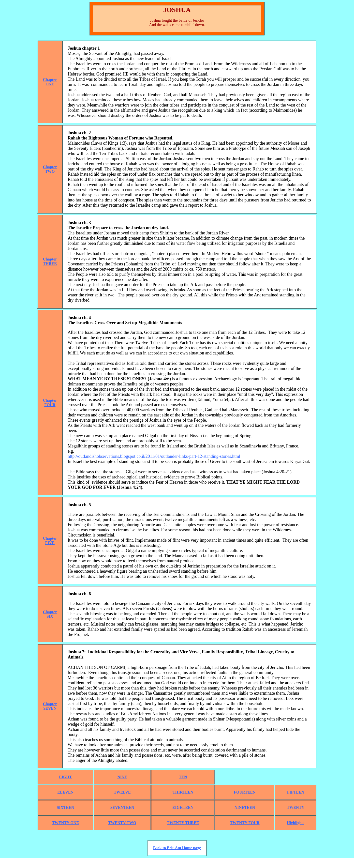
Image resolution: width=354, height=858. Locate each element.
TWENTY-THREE (183, 823)
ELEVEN (65, 792)
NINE (122, 777)
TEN (183, 777)
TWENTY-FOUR (244, 823)
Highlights (295, 823)
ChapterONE (50, 81)
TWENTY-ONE (65, 823)
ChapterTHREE (50, 261)
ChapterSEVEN (50, 706)
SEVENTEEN (122, 807)
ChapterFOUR (50, 402)
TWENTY (295, 807)
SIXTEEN (65, 807)
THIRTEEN (183, 792)
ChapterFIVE (50, 540)
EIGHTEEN (182, 807)
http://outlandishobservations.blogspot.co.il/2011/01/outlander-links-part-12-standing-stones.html (154, 456)
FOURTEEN (244, 792)
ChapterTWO (50, 169)
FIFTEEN (295, 792)
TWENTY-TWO (122, 823)
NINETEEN (245, 807)
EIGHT (65, 777)
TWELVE (122, 792)
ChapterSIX (50, 614)
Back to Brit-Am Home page (177, 848)
